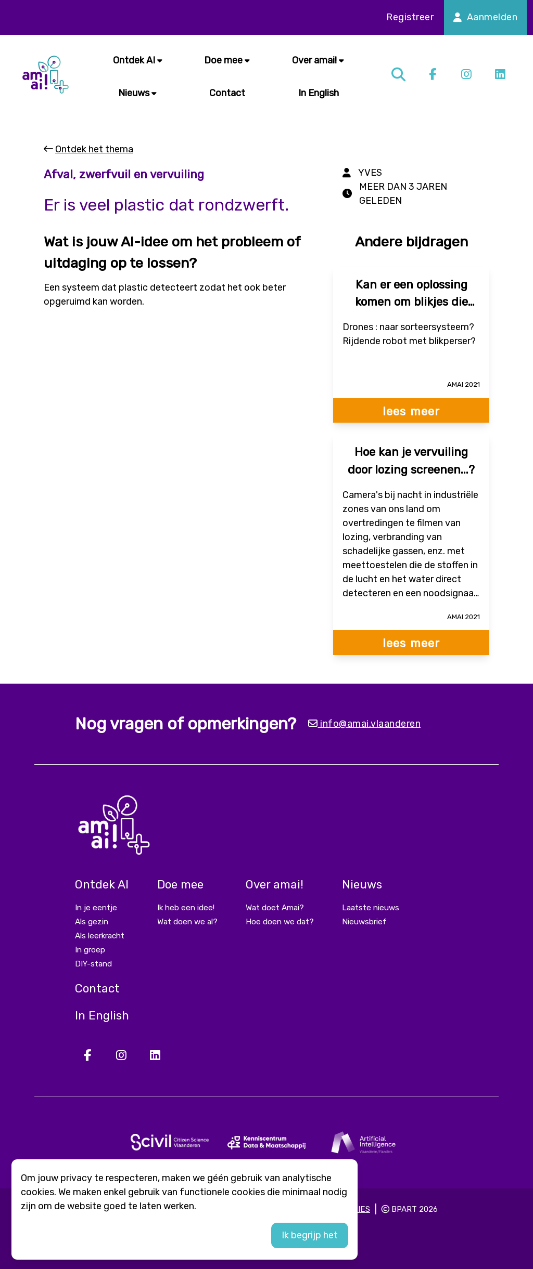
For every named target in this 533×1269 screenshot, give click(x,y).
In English (318, 93)
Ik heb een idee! (185, 907)
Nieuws (137, 93)
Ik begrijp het (310, 1235)
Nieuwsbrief (364, 921)
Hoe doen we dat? (280, 921)
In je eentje (96, 907)
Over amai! (318, 60)
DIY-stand (93, 964)
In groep (90, 949)
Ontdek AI (137, 60)
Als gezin (91, 921)
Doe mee (227, 60)
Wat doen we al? (187, 921)
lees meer (411, 411)
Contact (227, 93)
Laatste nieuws (370, 907)
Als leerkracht (99, 935)
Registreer (410, 17)
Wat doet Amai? (275, 907)
